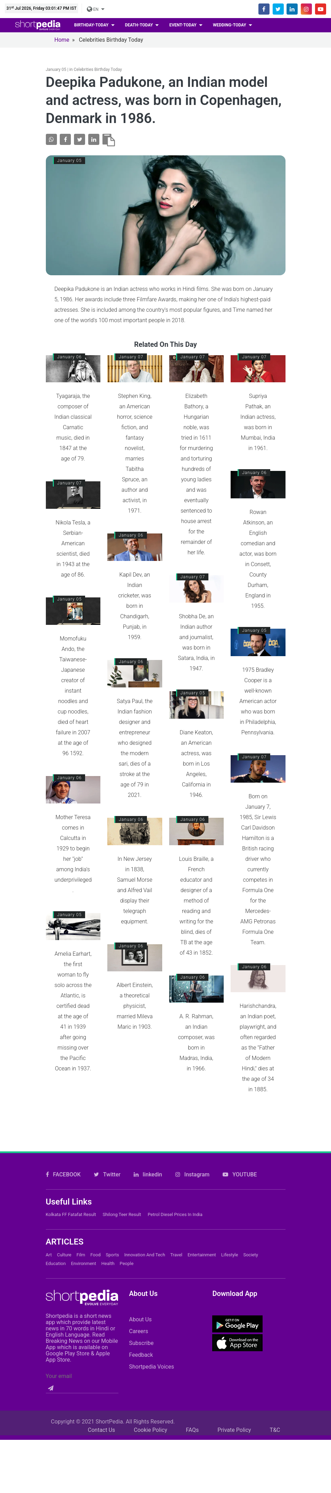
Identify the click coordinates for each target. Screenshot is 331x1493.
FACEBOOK (63, 1153)
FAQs (192, 1409)
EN (93, 9)
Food (95, 1234)
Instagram (192, 1153)
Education (56, 1242)
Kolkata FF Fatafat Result (71, 1193)
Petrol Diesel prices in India (175, 1193)
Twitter (107, 1153)
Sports (112, 1234)
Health (108, 1242)
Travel (176, 1234)
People (127, 1242)
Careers (138, 1310)
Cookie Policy (150, 1409)
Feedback (141, 1334)
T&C (275, 1409)
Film (80, 1234)
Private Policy (234, 1409)
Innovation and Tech (144, 1234)
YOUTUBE (240, 1153)
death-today (139, 25)
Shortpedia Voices (151, 1346)
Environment (83, 1242)
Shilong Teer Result (121, 1193)
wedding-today (230, 25)
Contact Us (101, 1409)
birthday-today (92, 25)
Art (49, 1234)
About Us (140, 1298)
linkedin (148, 1153)
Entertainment (202, 1234)
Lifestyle (229, 1234)
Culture (64, 1234)
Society (250, 1234)
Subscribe (141, 1322)
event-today (183, 25)
